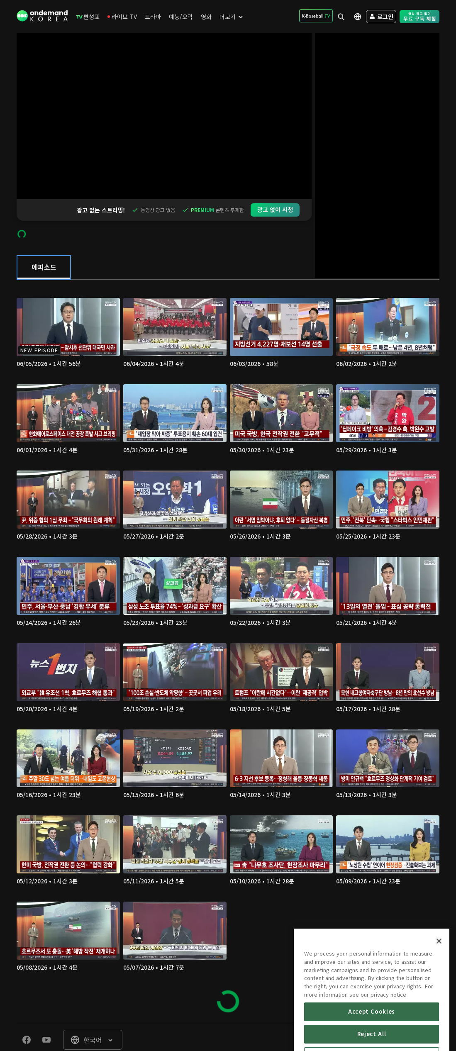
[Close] (439, 970)
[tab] (43, 246)
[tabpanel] (228, 629)
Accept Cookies (371, 1041)
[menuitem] (88, 16)
